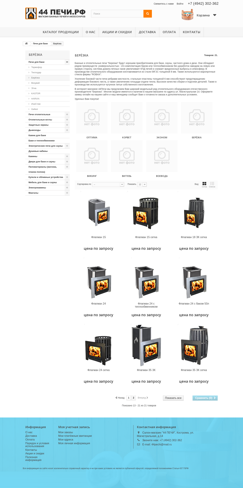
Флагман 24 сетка (98, 370)
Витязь (126, 176)
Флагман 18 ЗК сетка (194, 237)
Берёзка (35, 77)
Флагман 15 (98, 237)
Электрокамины (37, 187)
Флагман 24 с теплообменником (146, 305)
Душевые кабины (38, 151)
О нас (90, 32)
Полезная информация (33, 458)
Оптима (91, 137)
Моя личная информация (74, 443)
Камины (33, 156)
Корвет (126, 137)
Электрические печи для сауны (46, 146)
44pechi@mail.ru (161, 444)
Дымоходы (34, 130)
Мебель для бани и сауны (43, 182)
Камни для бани (37, 135)
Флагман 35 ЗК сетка (194, 370)
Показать (132, 184)
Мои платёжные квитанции (75, 435)
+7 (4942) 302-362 (203, 3)
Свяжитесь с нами (164, 3)
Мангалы (33, 193)
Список (212, 185)
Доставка (147, 32)
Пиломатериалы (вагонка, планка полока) (43, 169)
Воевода (162, 176)
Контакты (191, 32)
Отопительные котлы (40, 119)
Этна (33, 88)
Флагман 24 (98, 303)
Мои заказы (65, 432)
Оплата (169, 32)
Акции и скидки (117, 32)
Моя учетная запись (74, 427)
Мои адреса (65, 439)
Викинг (92, 176)
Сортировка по (84, 184)
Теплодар (36, 72)
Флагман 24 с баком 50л (194, 303)
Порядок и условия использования (37, 445)
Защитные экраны (38, 125)
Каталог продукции (61, 32)
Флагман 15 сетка (146, 237)
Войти (180, 3)
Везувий (35, 83)
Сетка (204, 185)
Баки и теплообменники (42, 140)
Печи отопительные (39, 114)
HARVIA (35, 98)
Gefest (34, 109)
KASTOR (35, 93)
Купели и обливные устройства (46, 177)
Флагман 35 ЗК (146, 370)
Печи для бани (36, 62)
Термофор (36, 67)
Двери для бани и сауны (42, 161)
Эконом (161, 137)
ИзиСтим (35, 104)
